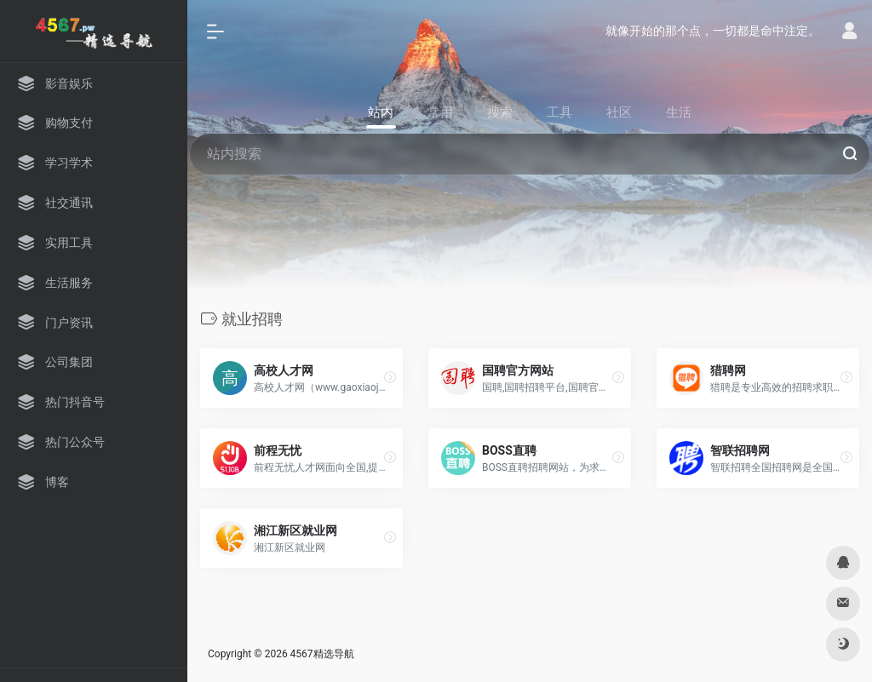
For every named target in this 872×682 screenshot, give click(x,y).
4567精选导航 (322, 654)
